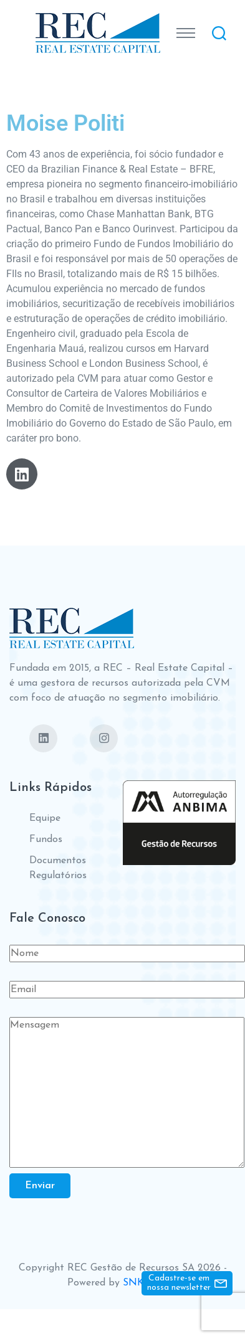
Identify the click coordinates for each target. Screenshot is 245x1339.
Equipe (44, 818)
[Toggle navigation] (186, 33)
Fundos (45, 840)
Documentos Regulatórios (58, 868)
